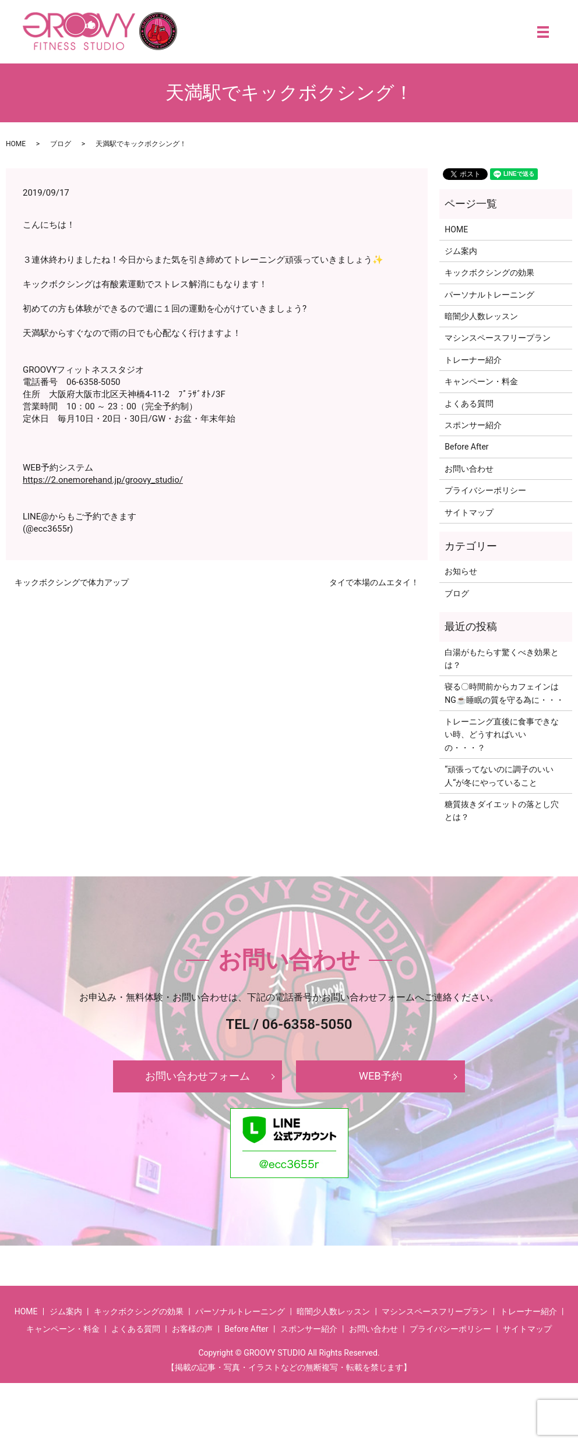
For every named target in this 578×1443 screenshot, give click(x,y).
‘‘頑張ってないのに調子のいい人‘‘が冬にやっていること (499, 776)
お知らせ (461, 571)
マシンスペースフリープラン (498, 337)
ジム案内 (461, 251)
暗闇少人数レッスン (481, 316)
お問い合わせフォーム (197, 1077)
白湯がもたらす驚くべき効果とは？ (502, 659)
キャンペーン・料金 (481, 381)
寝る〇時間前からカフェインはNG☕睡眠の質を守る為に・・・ (504, 693)
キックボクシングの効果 (489, 272)
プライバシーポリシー (485, 490)
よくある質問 (469, 403)
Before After (466, 446)
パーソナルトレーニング (489, 294)
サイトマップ (469, 512)
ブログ (60, 144)
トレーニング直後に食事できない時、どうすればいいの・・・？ (502, 734)
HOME (16, 144)
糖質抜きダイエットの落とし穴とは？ (502, 811)
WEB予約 (380, 1077)
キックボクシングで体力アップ (72, 582)
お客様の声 (192, 1330)
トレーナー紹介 (473, 360)
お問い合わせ (469, 468)
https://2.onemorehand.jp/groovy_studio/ (103, 480)
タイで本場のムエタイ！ (374, 582)
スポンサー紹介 (473, 425)
